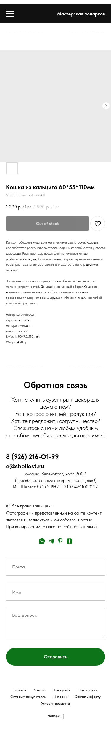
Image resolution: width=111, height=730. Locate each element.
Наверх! (55, 716)
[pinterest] (60, 541)
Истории (61, 696)
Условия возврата (55, 703)
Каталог (40, 690)
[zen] (69, 541)
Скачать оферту (88, 696)
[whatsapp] (42, 541)
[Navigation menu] (10, 14)
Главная (19, 690)
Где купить (62, 690)
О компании (88, 690)
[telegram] (51, 541)
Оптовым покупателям (28, 696)
